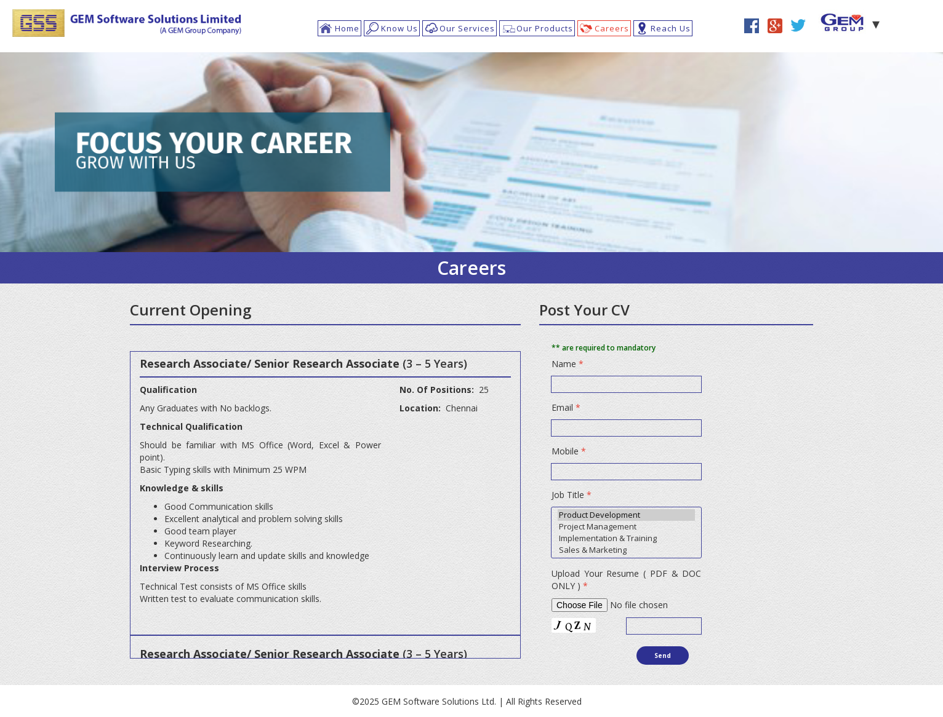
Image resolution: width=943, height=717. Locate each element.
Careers (612, 28)
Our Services (467, 28)
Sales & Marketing (626, 550)
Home (347, 28)
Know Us (399, 28)
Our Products (544, 28)
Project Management (626, 527)
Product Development (626, 515)
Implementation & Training (626, 538)
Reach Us (671, 28)
